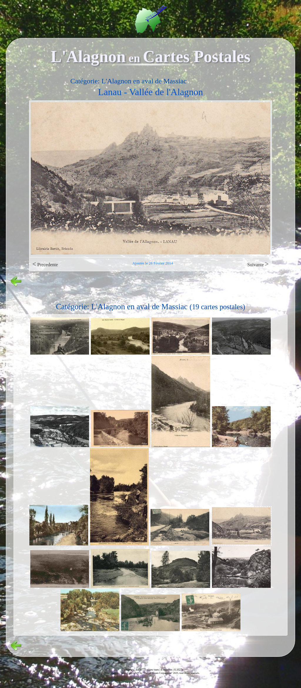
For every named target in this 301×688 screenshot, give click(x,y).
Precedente (45, 264)
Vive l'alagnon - (112, 673)
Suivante (258, 264)
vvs (123, 673)
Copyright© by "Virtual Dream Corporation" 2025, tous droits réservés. (163, 673)
